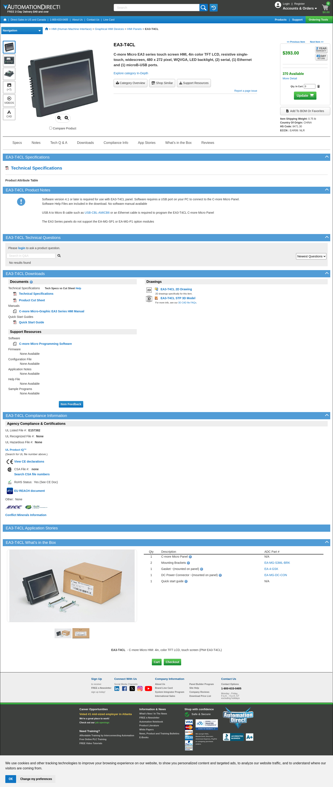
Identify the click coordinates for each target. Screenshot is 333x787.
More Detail (290, 78)
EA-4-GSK (271, 554)
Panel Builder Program (201, 669)
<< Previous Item (296, 42)
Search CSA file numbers (32, 474)
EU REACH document (29, 490)
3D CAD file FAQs (187, 302)
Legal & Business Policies (190, 751)
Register (299, 3)
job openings (102, 708)
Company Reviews (199, 677)
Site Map (100, 751)
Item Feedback (71, 404)
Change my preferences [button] (36, 779)
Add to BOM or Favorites (305, 111)
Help (78, 288)
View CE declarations (29, 461)
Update (302, 95)
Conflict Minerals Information (26, 515)
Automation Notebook (151, 707)
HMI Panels (134, 29)
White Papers (146, 715)
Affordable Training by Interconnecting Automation (106, 721)
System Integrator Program (169, 677)
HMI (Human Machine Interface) (71, 29)
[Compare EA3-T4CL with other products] (50, 128)
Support (297, 19)
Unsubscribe (144, 751)
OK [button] (11, 779)
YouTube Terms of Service (221, 751)
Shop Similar (162, 83)
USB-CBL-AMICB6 (97, 212)
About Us (77, 19)
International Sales (165, 681)
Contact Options (230, 669)
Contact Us (93, 19)
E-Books (143, 723)
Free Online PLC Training (92, 725)
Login (287, 3)
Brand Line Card (164, 673)
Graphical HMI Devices (109, 29)
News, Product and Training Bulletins (159, 719)
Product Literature (149, 711)
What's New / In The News (153, 699)
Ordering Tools (319, 19)
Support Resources (194, 83)
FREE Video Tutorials (90, 729)
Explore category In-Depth (131, 73)
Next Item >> (316, 42)
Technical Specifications (33, 168)
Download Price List (200, 681)
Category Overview (130, 83)
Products (281, 19)
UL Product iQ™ (16, 449)
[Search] (157, 7)
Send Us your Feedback (121, 751)
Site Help (194, 673)
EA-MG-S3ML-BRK (277, 548)
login (21, 248)
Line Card (108, 19)
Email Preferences (163, 751)
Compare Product (62, 128)
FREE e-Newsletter (149, 703)
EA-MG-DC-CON (275, 560)
